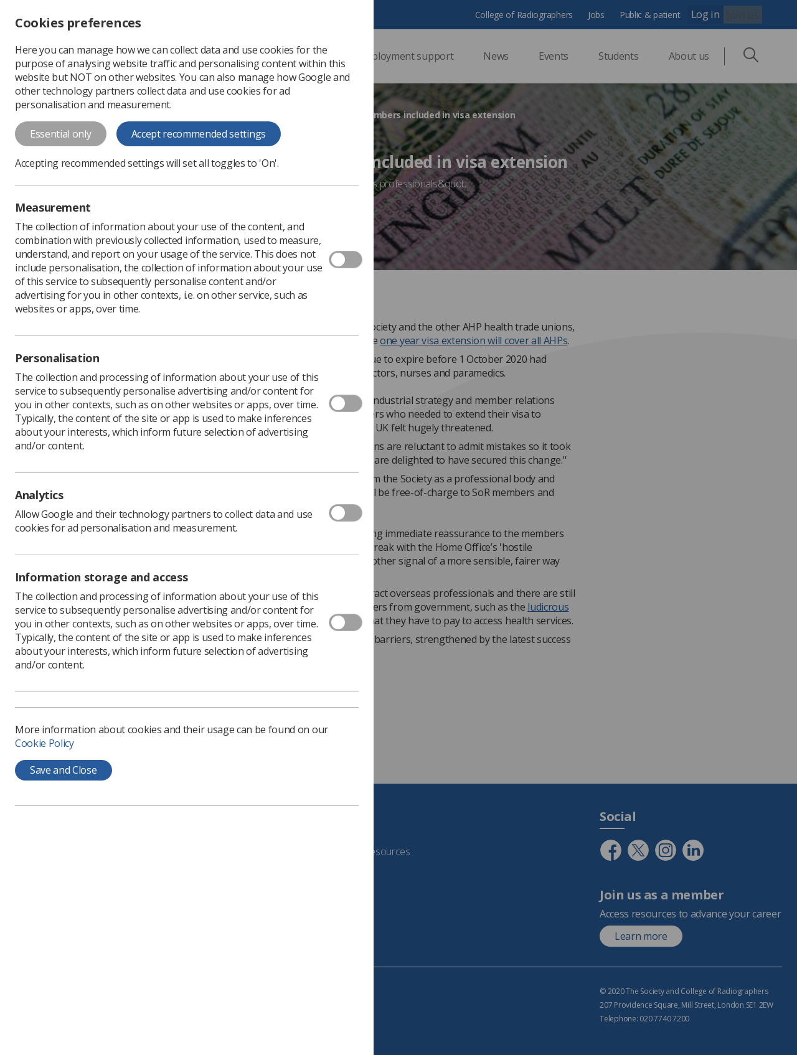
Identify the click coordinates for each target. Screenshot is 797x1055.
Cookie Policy (44, 743)
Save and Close (63, 770)
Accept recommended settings (198, 134)
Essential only (61, 134)
